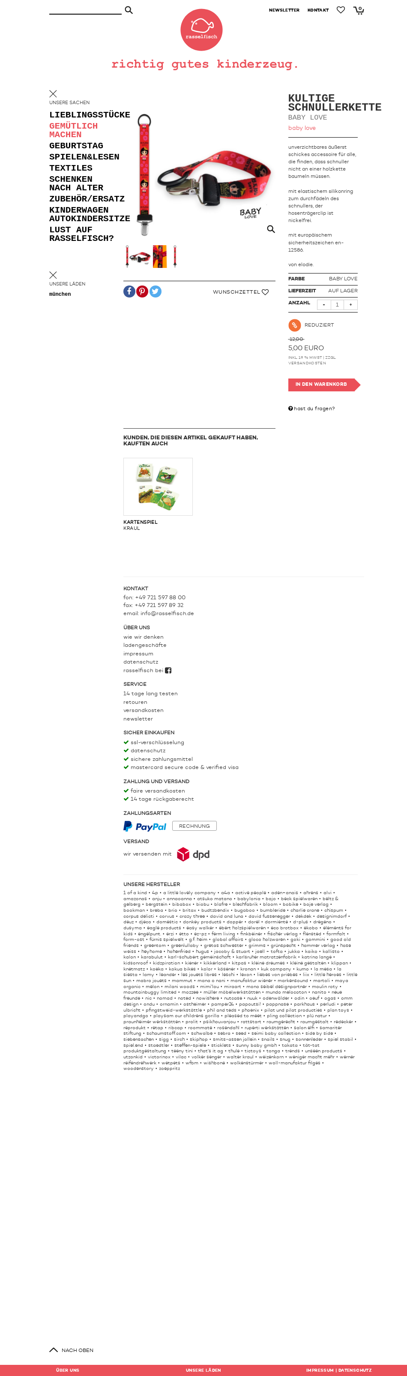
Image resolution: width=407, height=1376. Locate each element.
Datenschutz (140, 662)
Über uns (67, 1370)
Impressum (138, 654)
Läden (203, 1370)
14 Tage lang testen (150, 694)
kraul (158, 494)
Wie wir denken (143, 637)
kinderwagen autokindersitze (83, 215)
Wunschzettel (241, 292)
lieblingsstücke (83, 115)
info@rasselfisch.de (167, 613)
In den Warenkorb (321, 384)
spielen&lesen (83, 157)
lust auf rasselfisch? (81, 234)
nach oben (77, 1350)
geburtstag (76, 146)
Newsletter (138, 719)
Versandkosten (307, 363)
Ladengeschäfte (145, 645)
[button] (129, 292)
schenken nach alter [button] (76, 184)
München (60, 294)
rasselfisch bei (147, 670)
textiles (71, 168)
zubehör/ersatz (83, 199)
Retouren (135, 702)
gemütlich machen (73, 131)
